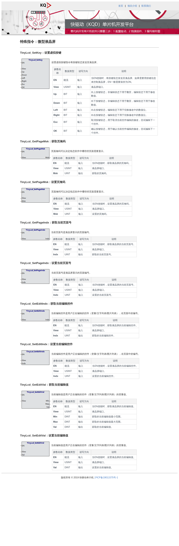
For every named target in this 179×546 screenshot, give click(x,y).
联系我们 (146, 6)
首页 (120, 6)
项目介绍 (132, 6)
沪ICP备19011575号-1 (106, 477)
